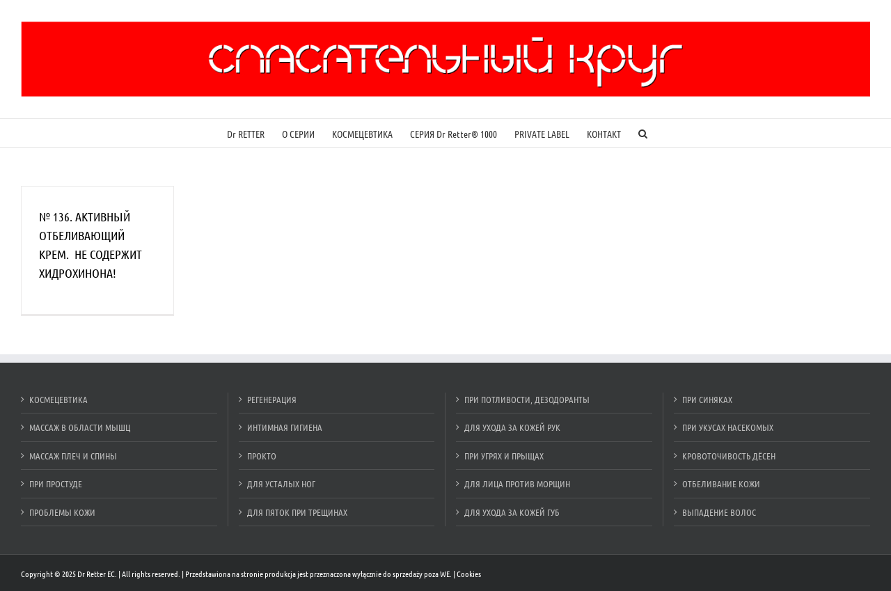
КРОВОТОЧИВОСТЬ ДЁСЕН (728, 456)
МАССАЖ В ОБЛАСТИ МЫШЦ (79, 427)
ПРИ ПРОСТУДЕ (55, 483)
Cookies (469, 573)
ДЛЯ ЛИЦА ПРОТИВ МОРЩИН (517, 483)
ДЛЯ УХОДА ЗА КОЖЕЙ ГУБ (512, 512)
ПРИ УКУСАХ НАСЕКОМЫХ (727, 427)
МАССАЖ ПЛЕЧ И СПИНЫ (73, 456)
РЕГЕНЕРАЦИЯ (272, 399)
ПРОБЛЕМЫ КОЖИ (62, 512)
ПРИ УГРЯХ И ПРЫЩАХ (504, 456)
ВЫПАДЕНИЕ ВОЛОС (719, 512)
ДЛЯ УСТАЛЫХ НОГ (281, 483)
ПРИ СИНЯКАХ (707, 399)
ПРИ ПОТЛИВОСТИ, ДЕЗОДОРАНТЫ (527, 399)
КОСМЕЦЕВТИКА (58, 399)
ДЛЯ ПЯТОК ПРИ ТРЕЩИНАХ (297, 512)
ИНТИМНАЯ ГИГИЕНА (284, 427)
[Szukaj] (642, 133)
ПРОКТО (261, 456)
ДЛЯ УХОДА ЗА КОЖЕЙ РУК (512, 427)
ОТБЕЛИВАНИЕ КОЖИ (721, 483)
